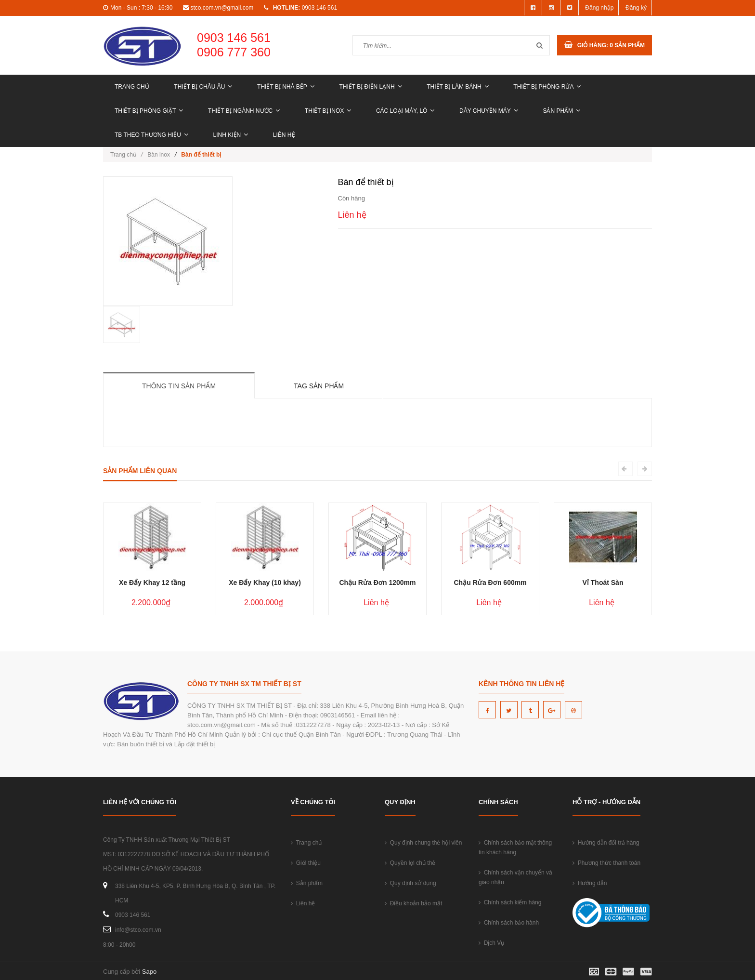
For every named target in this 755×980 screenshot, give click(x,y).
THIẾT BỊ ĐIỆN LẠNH (370, 86)
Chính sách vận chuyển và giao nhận (515, 877)
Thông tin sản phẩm (179, 386)
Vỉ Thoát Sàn (603, 582)
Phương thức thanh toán (606, 863)
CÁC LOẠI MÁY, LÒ (405, 110)
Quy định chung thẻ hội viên (423, 842)
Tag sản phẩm (319, 386)
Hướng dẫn (590, 883)
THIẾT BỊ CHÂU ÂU (203, 86)
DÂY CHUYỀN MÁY (488, 110)
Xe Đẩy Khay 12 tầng (152, 582)
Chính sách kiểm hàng (510, 902)
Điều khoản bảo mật (413, 903)
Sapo (149, 971)
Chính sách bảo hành (509, 922)
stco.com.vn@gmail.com (221, 7)
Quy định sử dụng (410, 883)
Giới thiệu (306, 863)
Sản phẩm (561, 110)
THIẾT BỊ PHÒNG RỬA (547, 86)
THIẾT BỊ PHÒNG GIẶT (149, 110)
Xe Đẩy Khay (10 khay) (265, 582)
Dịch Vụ (491, 943)
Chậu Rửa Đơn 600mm (490, 582)
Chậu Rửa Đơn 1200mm (377, 582)
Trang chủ (132, 86)
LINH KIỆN (230, 135)
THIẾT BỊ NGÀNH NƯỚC (244, 110)
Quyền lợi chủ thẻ (410, 863)
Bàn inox (158, 154)
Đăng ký (636, 7)
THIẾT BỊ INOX (328, 110)
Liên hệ (284, 135)
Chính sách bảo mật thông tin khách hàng (515, 847)
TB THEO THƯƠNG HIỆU (151, 135)
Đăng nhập (599, 7)
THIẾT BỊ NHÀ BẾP (285, 86)
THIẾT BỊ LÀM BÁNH (457, 86)
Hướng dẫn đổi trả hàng (606, 842)
